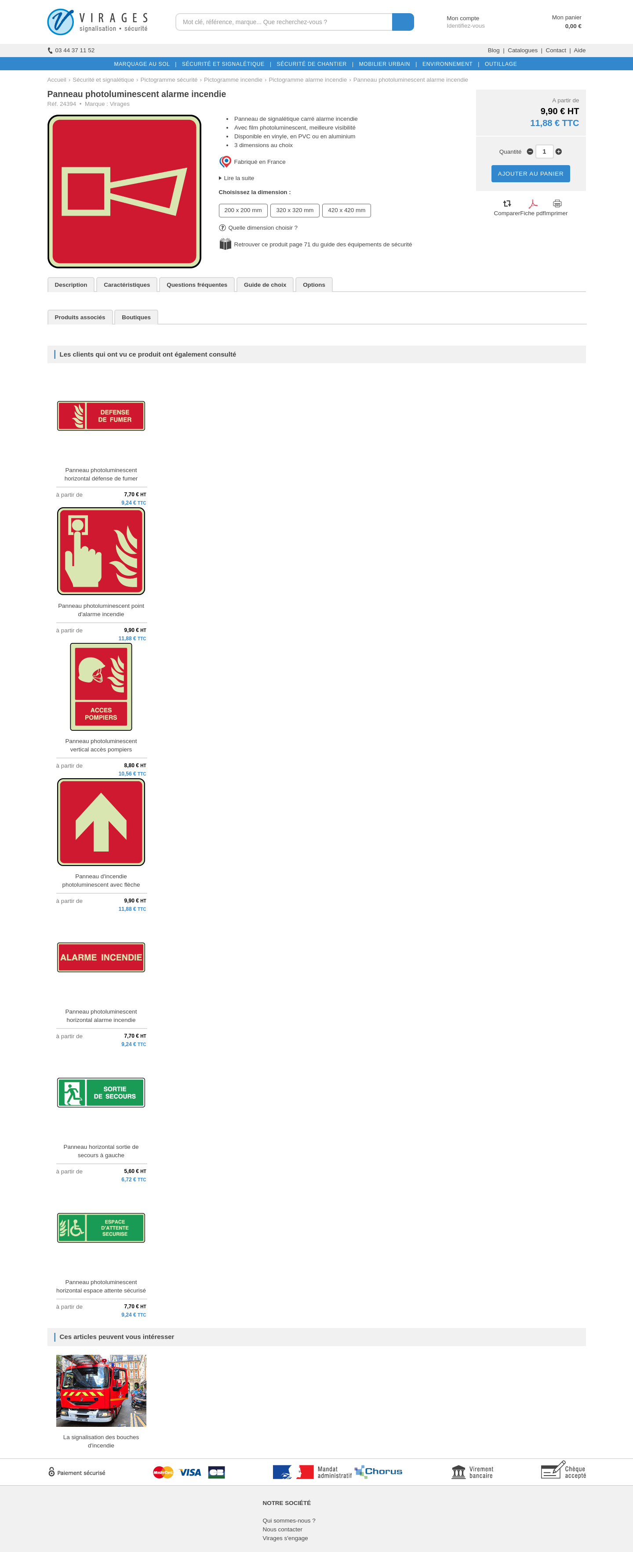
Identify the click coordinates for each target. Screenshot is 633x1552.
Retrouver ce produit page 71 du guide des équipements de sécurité (323, 244)
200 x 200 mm (243, 210)
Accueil (56, 79)
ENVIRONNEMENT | (449, 64)
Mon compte (454, 18)
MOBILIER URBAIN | (387, 64)
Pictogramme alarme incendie (308, 79)
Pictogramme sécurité (169, 79)
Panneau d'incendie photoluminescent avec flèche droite (101, 884)
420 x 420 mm (346, 210)
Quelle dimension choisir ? (258, 227)
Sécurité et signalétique (103, 79)
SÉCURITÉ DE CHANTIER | (313, 64)
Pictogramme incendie (233, 79)
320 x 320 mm (294, 210)
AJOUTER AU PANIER (531, 173)
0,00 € (573, 26)
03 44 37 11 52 (71, 50)
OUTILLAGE (499, 64)
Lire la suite (239, 178)
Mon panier (567, 17)
